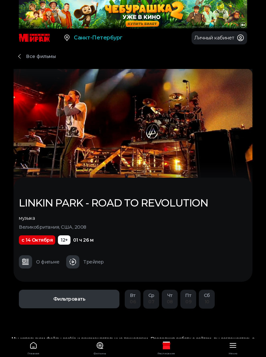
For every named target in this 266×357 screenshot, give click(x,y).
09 (188, 298)
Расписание (166, 347)
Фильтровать (69, 299)
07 (151, 298)
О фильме (39, 261)
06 (132, 298)
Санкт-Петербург (92, 38)
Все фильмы (41, 56)
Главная (33, 347)
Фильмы (99, 347)
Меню (233, 347)
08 (169, 298)
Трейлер (85, 261)
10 (206, 298)
